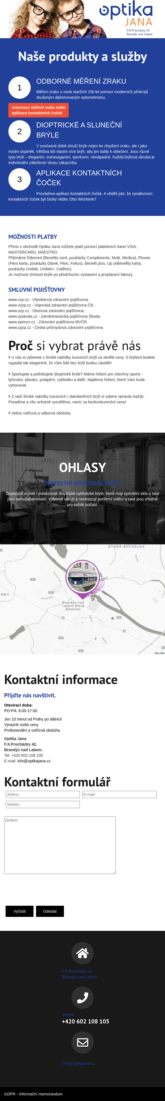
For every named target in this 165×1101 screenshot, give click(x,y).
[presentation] (46, 889)
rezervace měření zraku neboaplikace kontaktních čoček (38, 110)
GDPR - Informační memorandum (33, 1094)
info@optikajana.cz (34, 761)
